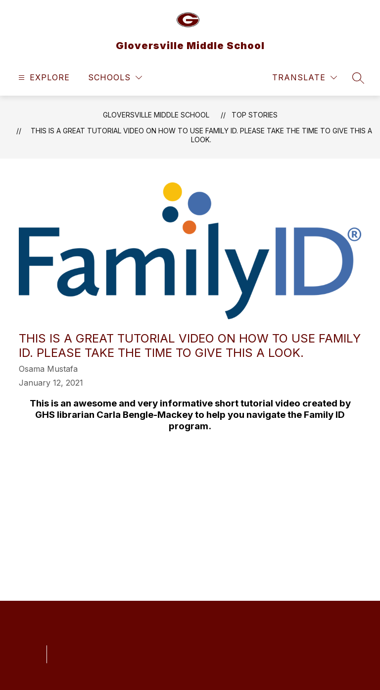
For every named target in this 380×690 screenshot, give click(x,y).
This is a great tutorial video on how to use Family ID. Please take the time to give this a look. (201, 135)
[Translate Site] (304, 77)
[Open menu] (43, 77)
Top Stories (255, 115)
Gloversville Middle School (156, 115)
